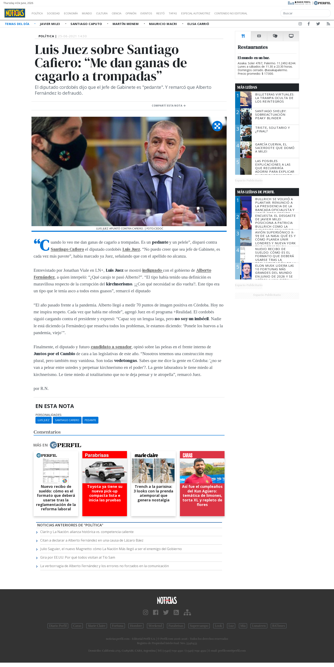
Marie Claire (96, 626)
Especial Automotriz (223, 13)
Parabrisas (175, 626)
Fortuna (117, 626)
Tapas (196, 13)
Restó (182, 13)
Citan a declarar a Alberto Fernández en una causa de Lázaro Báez (91, 540)
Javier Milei (50, 24)
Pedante (90, 420)
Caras (77, 626)
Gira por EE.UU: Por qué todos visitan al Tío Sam (77, 557)
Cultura (114, 13)
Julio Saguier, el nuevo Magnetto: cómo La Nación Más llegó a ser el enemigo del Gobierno (111, 549)
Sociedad (57, 13)
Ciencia (131, 13)
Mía (243, 626)
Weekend (155, 626)
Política (39, 13)
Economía (78, 13)
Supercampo (199, 626)
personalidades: (48, 415)
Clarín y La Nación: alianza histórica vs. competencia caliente (87, 531)
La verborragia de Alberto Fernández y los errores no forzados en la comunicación (104, 566)
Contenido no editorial (266, 13)
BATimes (278, 626)
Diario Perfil (58, 626)
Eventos (166, 13)
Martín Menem (126, 24)
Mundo (96, 13)
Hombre (136, 626)
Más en (57, 445)
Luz (231, 626)
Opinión (148, 13)
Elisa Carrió (198, 24)
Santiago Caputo (86, 24)
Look (218, 626)
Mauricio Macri (163, 24)
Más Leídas (247, 87)
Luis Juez (43, 420)
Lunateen (259, 626)
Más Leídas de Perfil (255, 192)
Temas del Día (17, 24)
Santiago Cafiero (67, 420)
